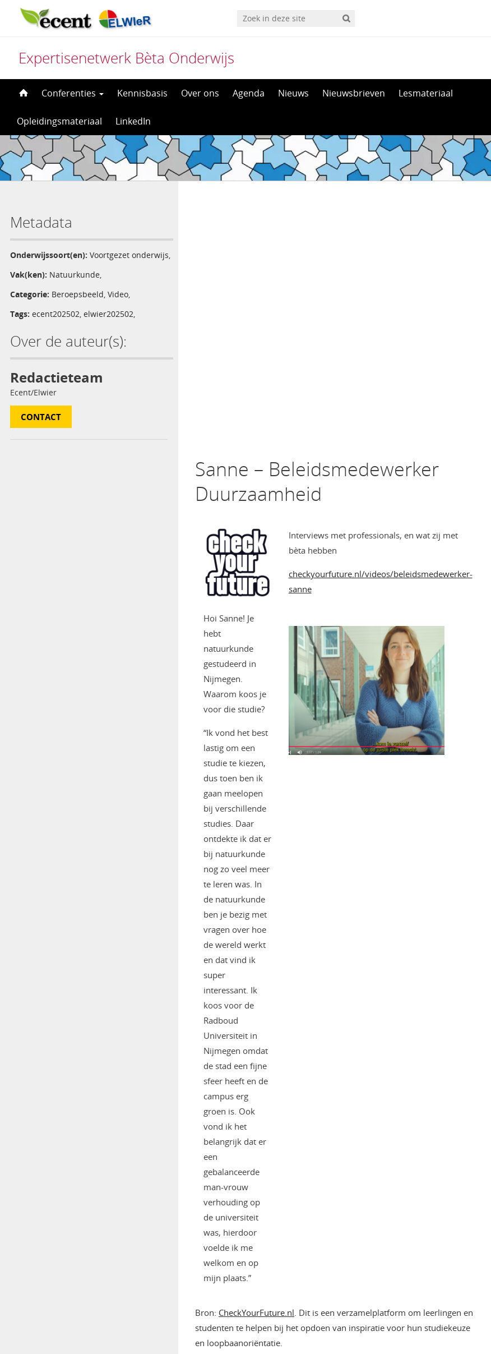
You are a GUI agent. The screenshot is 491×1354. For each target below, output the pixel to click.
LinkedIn (133, 121)
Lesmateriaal (426, 93)
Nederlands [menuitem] (252, 1324)
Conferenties (72, 93)
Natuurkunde (74, 286)
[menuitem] (245, 1324)
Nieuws (293, 93)
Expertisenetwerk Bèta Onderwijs (126, 58)
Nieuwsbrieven (353, 93)
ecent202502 (56, 325)
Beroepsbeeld (78, 306)
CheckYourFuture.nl (256, 1054)
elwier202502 (108, 325)
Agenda (249, 93)
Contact (41, 428)
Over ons (200, 93)
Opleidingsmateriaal (59, 121)
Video (118, 306)
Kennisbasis (142, 93)
